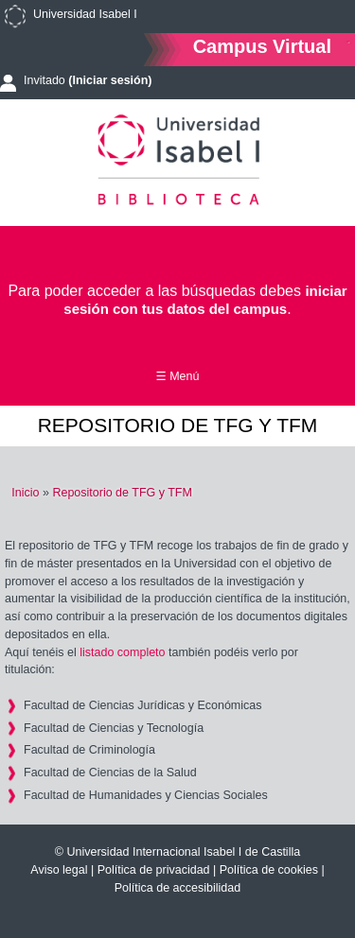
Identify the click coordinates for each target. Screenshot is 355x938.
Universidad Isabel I (85, 14)
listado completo (122, 652)
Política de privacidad (154, 870)
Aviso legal (58, 870)
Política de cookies (269, 870)
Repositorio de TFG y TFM (122, 492)
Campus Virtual (262, 46)
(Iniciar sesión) (109, 80)
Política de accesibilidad (177, 888)
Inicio (25, 492)
